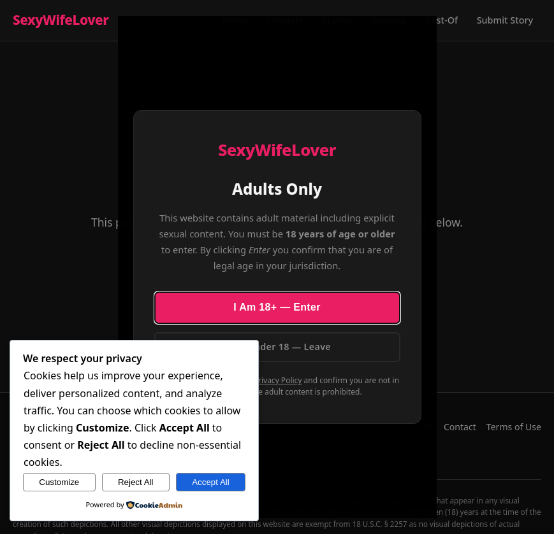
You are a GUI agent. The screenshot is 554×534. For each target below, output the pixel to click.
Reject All (136, 482)
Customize (59, 482)
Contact (460, 427)
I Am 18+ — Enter (277, 307)
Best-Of (441, 20)
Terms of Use (513, 427)
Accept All (211, 482)
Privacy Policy (278, 380)
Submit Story (505, 20)
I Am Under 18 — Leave (277, 347)
